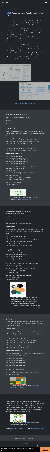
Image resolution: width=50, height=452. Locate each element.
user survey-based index (25, 199)
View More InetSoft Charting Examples (25, 103)
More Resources (25, 443)
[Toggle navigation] (46, 2)
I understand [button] (45, 449)
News (38, 445)
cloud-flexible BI (30, 422)
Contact (25, 445)
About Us (11, 445)
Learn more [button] (4, 450)
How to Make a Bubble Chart (37, 428)
